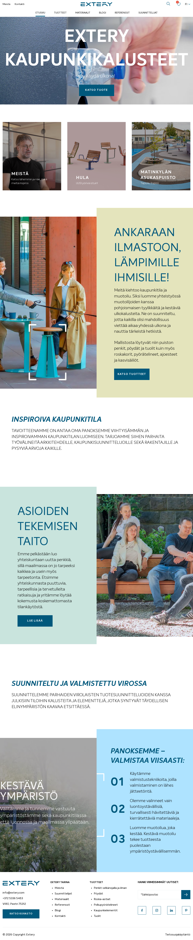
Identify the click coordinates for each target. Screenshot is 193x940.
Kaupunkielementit (106, 910)
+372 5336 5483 (13, 898)
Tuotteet (60, 13)
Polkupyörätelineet (106, 904)
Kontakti (19, 4)
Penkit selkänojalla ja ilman (110, 888)
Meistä (6, 4)
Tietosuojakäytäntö (177, 934)
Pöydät (98, 893)
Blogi (102, 13)
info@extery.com (13, 892)
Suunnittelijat (148, 13)
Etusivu (40, 13)
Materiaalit (82, 13)
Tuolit (97, 916)
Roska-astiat (102, 899)
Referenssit (122, 13)
